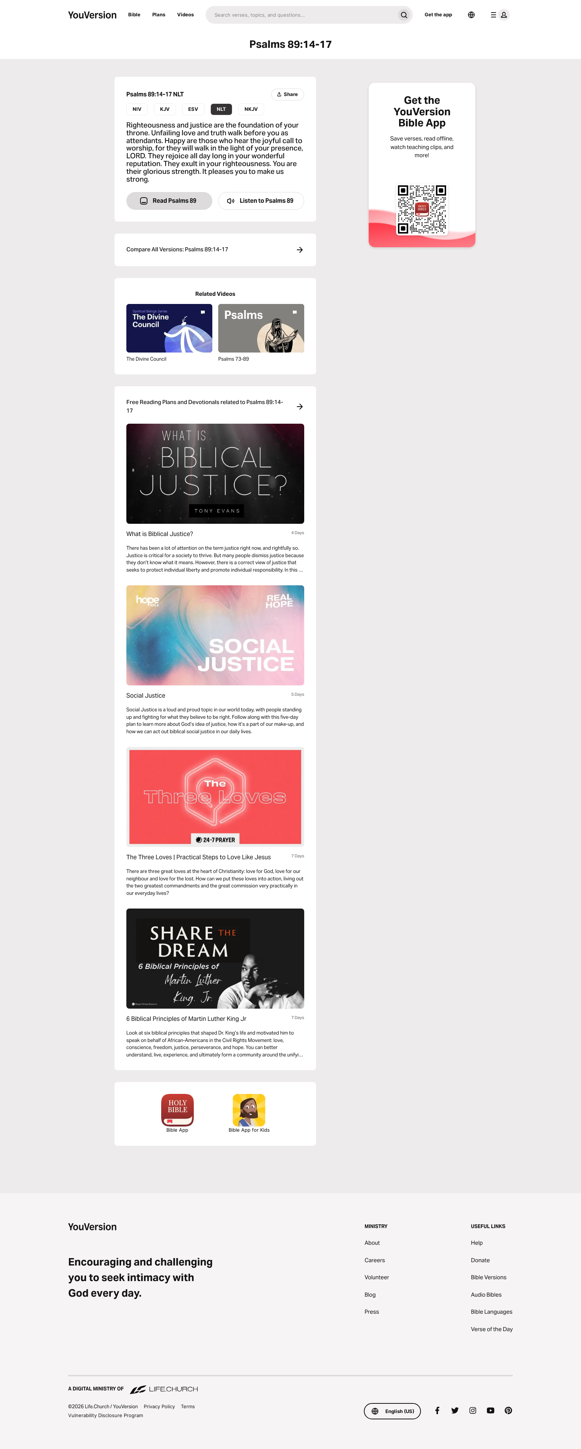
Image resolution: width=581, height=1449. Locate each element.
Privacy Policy (159, 1406)
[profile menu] (499, 14)
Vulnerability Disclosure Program (105, 1415)
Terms (188, 1406)
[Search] (300, 15)
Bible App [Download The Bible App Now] (177, 1113)
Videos (185, 14)
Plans (158, 14)
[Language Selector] (471, 14)
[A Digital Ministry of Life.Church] (290, 1385)
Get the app (438, 14)
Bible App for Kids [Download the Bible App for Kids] (249, 1113)
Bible (134, 14)
